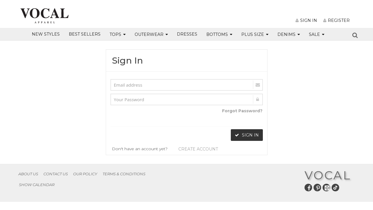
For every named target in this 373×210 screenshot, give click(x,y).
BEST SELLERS (85, 34)
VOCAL (328, 175)
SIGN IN (306, 20)
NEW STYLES (46, 34)
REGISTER (336, 20)
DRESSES (187, 34)
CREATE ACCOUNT (198, 149)
